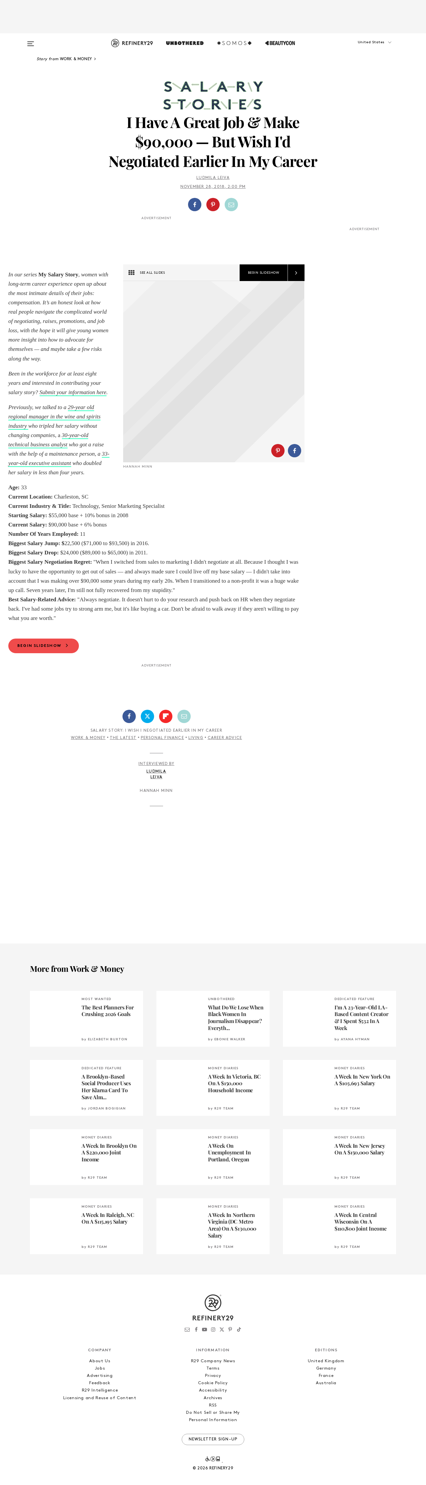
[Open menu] (30, 40)
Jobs (100, 1378)
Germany (326, 1378)
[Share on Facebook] (194, 204)
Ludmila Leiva (213, 178)
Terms (212, 1378)
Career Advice (225, 747)
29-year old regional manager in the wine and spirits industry (54, 416)
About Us (99, 1370)
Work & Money (88, 747)
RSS (213, 1414)
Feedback (99, 1392)
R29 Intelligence (100, 1400)
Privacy (213, 1385)
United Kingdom (326, 1370)
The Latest (123, 747)
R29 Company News (213, 1370)
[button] (363, 49)
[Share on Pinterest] (213, 204)
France (326, 1385)
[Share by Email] (231, 204)
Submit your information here (73, 392)
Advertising (99, 1385)
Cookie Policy (213, 1392)
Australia (326, 1392)
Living (195, 747)
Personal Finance (162, 747)
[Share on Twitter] (147, 725)
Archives (213, 1407)
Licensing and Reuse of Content (99, 1407)
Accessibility (213, 1400)
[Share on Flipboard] (165, 725)
